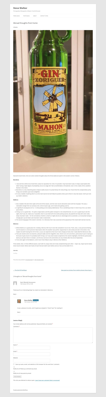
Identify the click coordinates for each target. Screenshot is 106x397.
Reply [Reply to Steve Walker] (18, 312)
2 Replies (15, 27)
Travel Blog (16, 16)
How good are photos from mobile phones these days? (77, 270)
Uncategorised (29, 259)
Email (15, 351)
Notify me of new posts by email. (22, 373)
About (35, 16)
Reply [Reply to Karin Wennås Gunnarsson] (14, 294)
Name (15, 345)
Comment (16, 326)
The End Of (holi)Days (20, 270)
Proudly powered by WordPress (20, 390)
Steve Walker (20, 8)
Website (15, 358)
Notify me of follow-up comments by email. (25, 369)
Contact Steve (44, 16)
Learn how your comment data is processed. (47, 380)
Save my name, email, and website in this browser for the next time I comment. (37, 364)
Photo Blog (26, 16)
